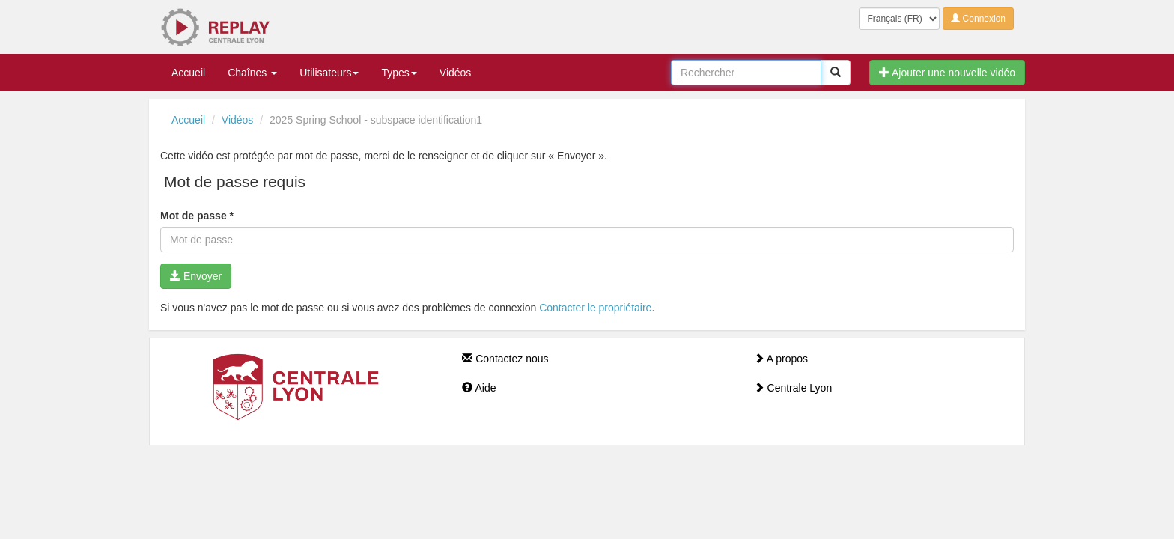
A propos (781, 359)
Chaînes (252, 73)
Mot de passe (197, 216)
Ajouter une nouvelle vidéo (947, 73)
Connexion (978, 18)
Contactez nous (505, 359)
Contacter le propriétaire (595, 308)
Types (398, 73)
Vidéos (456, 73)
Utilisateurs (329, 73)
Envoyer (196, 276)
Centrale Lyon (793, 388)
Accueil (188, 73)
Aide (479, 388)
